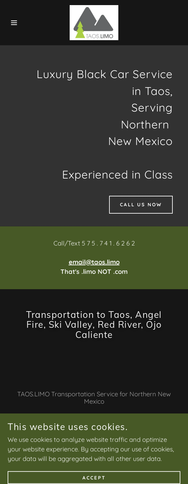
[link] (94, 22)
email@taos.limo (94, 262)
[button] (13, 22)
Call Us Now (141, 205)
